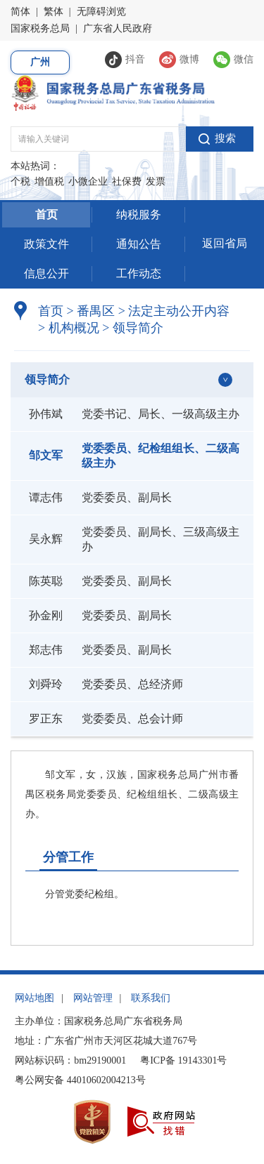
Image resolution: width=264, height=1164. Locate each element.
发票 (155, 181)
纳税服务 (138, 214)
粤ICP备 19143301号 (183, 1060)
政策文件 (46, 244)
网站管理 (93, 998)
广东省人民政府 (117, 28)
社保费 (127, 181)
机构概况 (68, 328)
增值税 (49, 181)
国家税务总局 (40, 28)
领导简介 (132, 328)
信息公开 (46, 273)
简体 (20, 11)
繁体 (53, 11)
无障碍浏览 (101, 11)
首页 (46, 214)
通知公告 (138, 244)
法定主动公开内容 (179, 311)
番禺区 (96, 311)
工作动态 (138, 273)
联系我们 (150, 998)
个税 (20, 181)
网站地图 (34, 998)
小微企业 (88, 181)
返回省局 (224, 243)
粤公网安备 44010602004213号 (80, 1080)
